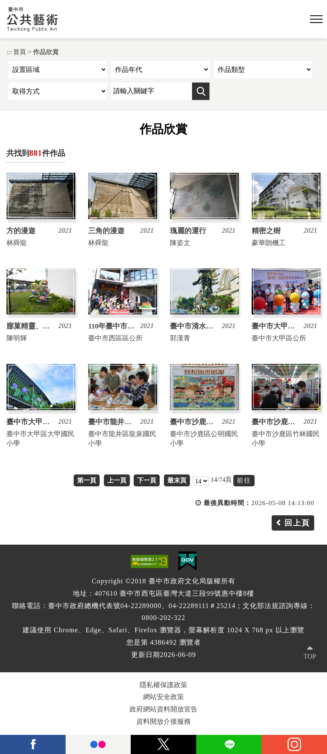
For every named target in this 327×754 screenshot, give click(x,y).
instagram (294, 744)
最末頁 (176, 480)
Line (229, 744)
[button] (316, 19)
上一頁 (116, 480)
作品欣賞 (46, 51)
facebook (33, 744)
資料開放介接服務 (163, 721)
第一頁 (86, 480)
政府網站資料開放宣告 (163, 709)
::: (9, 51)
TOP (310, 656)
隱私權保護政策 (163, 684)
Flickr (98, 744)
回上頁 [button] (297, 523)
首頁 (19, 51)
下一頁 (146, 480)
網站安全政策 (163, 696)
